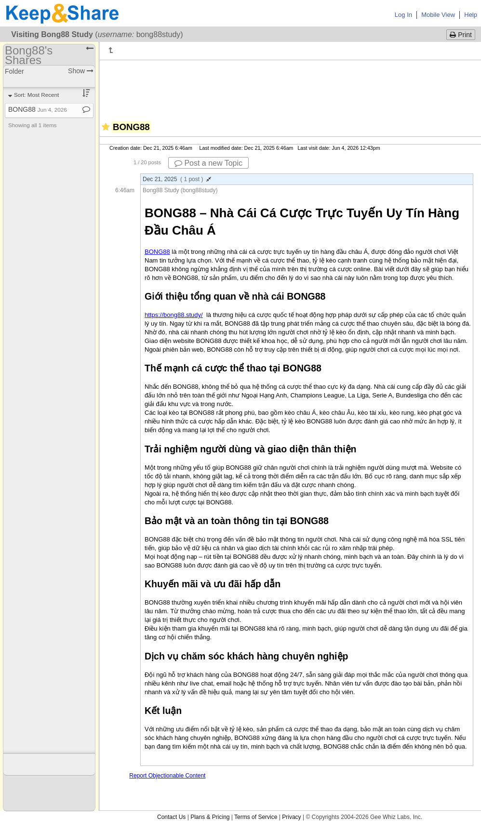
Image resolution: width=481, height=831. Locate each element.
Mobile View (438, 14)
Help (470, 14)
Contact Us (171, 817)
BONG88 (37, 109)
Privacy (291, 817)
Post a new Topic (208, 163)
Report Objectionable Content (167, 775)
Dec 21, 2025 (177, 179)
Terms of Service (255, 817)
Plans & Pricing (209, 817)
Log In (403, 14)
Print (461, 35)
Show (81, 71)
